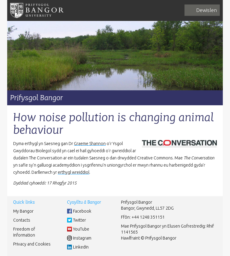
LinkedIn (81, 247)
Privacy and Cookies (32, 244)
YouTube (81, 229)
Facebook (82, 211)
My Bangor (23, 211)
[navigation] (202, 10)
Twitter (79, 220)
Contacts (21, 220)
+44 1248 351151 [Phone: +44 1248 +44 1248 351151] (148, 217)
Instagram (82, 238)
